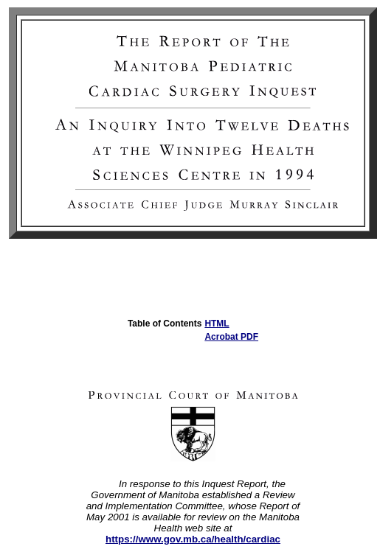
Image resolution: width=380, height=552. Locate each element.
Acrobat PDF (231, 337)
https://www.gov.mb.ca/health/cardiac (193, 539)
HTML (216, 323)
